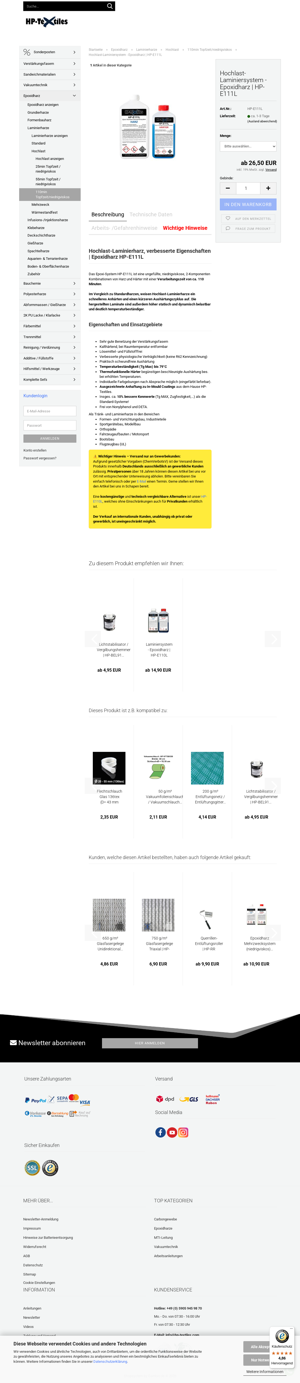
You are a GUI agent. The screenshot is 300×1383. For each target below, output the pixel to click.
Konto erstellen (34, 450)
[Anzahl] (248, 188)
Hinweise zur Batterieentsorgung (48, 1238)
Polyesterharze (34, 294)
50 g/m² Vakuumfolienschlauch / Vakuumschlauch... (165, 796)
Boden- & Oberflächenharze (48, 266)
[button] (164, 5)
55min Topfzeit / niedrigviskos (48, 181)
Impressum (32, 1228)
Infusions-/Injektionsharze (48, 220)
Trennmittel (32, 337)
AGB (26, 1256)
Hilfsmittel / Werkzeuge (41, 369)
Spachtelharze (38, 251)
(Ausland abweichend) (262, 121)
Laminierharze (38, 128)
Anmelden (50, 438)
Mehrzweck (40, 205)
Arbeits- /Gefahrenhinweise (124, 228)
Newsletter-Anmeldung (40, 1219)
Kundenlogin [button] (187, 5)
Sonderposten (39, 52)
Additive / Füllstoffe (38, 358)
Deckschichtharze (41, 235)
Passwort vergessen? (39, 458)
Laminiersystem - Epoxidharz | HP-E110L (159, 649)
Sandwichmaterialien (39, 74)
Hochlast (38, 151)
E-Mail (141, 481)
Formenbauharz (39, 120)
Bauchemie (32, 283)
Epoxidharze (163, 1228)
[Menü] (291, 1330)
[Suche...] (110, 6)
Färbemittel (32, 326)
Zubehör (34, 274)
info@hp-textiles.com (182, 1335)
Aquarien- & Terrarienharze (48, 259)
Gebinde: (226, 178)
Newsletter (31, 1317)
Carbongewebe (165, 1219)
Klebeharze (36, 228)
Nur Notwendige (265, 1360)
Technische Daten (150, 214)
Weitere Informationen (265, 1371)
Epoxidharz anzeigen (43, 105)
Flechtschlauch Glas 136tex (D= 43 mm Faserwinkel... (109, 797)
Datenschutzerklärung (110, 1362)
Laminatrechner (259, 21)
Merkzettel (217, 5)
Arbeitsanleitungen (168, 1256)
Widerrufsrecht (34, 1247)
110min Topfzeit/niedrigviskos (53, 194)
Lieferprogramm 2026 (124, 21)
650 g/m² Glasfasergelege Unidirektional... (110, 943)
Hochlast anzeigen (50, 159)
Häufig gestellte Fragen (217, 21)
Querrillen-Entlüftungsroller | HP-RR (209, 943)
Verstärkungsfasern (38, 64)
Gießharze (35, 243)
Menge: (225, 136)
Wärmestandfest (44, 212)
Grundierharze (38, 112)
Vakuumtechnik (35, 85)
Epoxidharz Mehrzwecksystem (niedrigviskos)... (259, 943)
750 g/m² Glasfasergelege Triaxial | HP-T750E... (159, 944)
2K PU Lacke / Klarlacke (41, 315)
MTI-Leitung (163, 1238)
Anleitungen (160, 21)
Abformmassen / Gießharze (44, 305)
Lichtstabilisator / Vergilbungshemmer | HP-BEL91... (114, 649)
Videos (183, 21)
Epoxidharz (31, 96)
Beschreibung (107, 214)
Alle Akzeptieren (265, 1347)
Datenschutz (33, 1265)
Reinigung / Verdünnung (41, 347)
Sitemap (29, 1274)
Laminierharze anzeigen (50, 136)
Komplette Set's (35, 380)
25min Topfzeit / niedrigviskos (48, 169)
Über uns (288, 21)
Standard (38, 143)
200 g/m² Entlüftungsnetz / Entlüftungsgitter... (210, 796)
